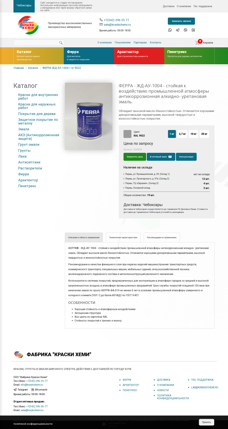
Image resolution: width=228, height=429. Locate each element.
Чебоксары (24, 5)
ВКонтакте (39, 389)
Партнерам (140, 42)
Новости (163, 390)
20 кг (204, 133)
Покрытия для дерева (37, 113)
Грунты (24, 150)
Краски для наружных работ (37, 106)
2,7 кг (182, 133)
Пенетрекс (27, 186)
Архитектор (28, 180)
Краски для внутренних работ (38, 96)
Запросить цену (135, 157)
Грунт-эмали (28, 144)
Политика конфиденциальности (173, 397)
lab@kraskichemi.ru (204, 387)
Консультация (186, 157)
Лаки (22, 156)
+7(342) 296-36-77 (37, 406)
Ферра (23, 174)
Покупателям (122, 42)
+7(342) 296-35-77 (37, 380)
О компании (184, 6)
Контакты (155, 42)
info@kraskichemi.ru (32, 384)
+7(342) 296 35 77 (114, 20)
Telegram (20, 389)
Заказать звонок (181, 21)
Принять (206, 422)
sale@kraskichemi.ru (115, 24)
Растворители (30, 168)
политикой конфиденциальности (32, 423)
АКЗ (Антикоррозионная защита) (38, 136)
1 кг (172, 133)
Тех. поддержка (202, 6)
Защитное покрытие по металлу (38, 121)
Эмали (23, 129)
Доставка (168, 6)
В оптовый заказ (161, 157)
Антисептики (29, 162)
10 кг (193, 133)
